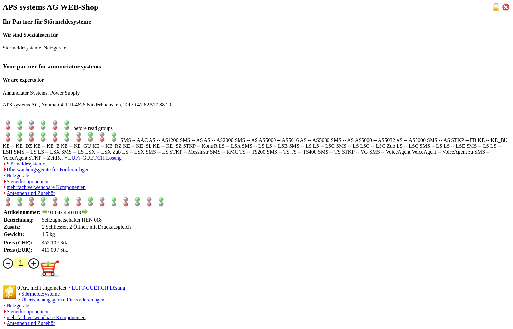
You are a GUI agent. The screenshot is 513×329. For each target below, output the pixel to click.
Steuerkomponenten (27, 181)
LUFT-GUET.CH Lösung (95, 158)
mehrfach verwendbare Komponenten (46, 187)
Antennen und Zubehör (31, 193)
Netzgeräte (18, 175)
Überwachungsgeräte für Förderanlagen (48, 169)
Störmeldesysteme (26, 163)
